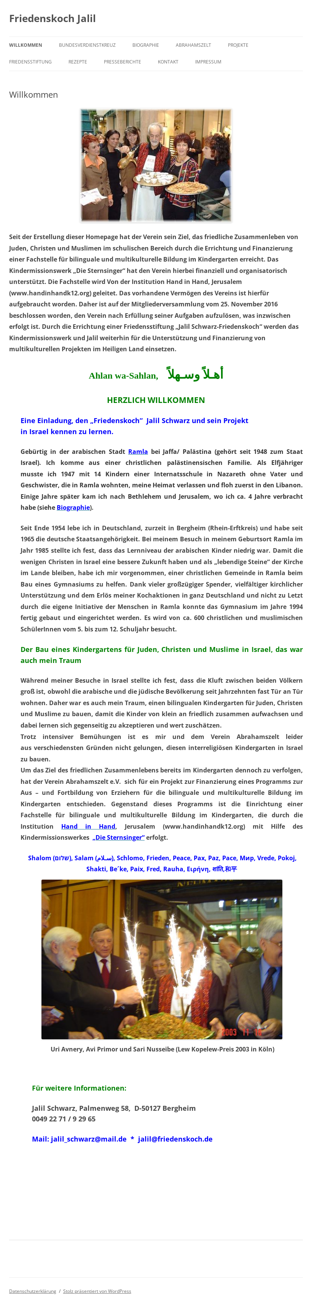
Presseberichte (122, 62)
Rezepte (77, 62)
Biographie (145, 45)
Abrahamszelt (193, 45)
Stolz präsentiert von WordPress (97, 1291)
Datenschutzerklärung (32, 1291)
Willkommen (25, 45)
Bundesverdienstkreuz (87, 45)
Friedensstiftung (30, 62)
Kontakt (168, 62)
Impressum (208, 62)
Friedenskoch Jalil (52, 18)
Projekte (238, 45)
